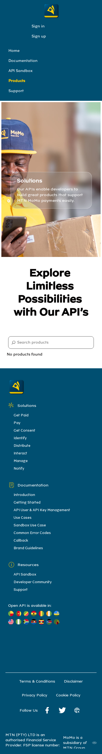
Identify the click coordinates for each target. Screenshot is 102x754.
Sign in (38, 26)
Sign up (39, 36)
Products (16, 80)
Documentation (23, 60)
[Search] (51, 342)
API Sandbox (20, 70)
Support (16, 90)
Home (14, 50)
